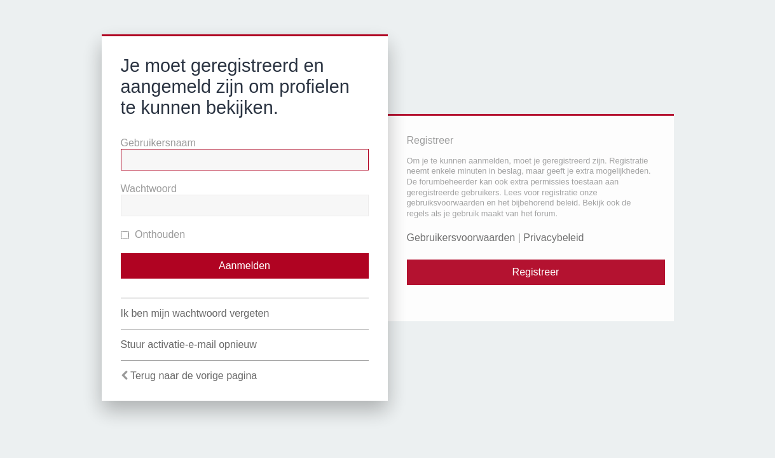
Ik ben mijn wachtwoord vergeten (195, 313)
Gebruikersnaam (158, 142)
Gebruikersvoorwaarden (461, 237)
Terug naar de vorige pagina (193, 375)
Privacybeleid (553, 237)
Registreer (535, 272)
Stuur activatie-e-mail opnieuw (189, 344)
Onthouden (153, 234)
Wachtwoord (149, 188)
